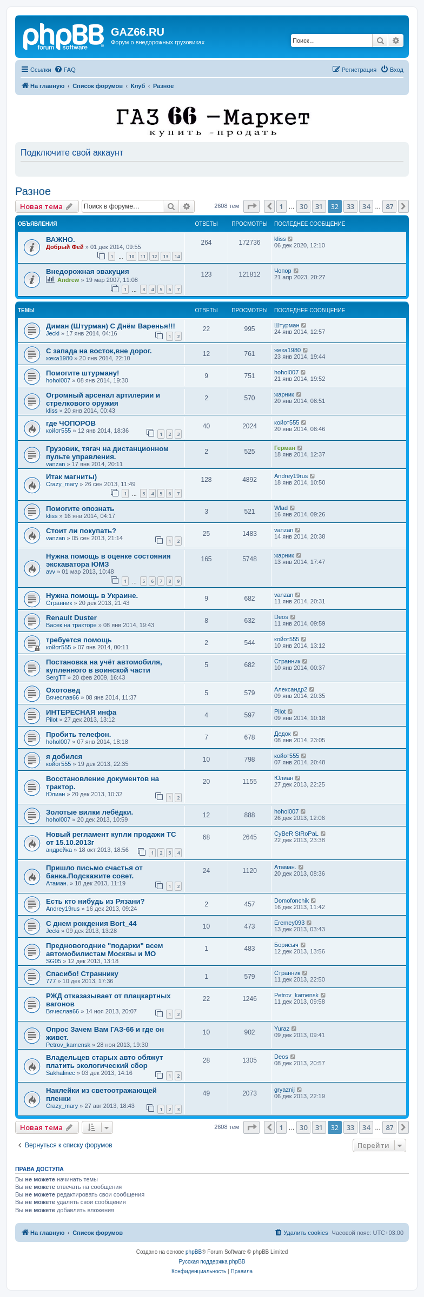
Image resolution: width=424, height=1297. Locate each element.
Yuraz (281, 1028)
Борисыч (286, 945)
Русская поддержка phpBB (211, 1262)
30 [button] (303, 206)
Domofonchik (291, 900)
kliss (280, 239)
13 (165, 256)
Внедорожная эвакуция (87, 271)
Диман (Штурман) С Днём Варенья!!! (110, 326)
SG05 (53, 961)
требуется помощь (79, 640)
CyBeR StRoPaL (296, 833)
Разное (33, 191)
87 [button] (389, 206)
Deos (281, 617)
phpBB (194, 1252)
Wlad (281, 508)
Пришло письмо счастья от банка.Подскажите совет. (94, 872)
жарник (284, 394)
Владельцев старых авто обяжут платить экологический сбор (104, 1061)
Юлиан (55, 794)
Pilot (51, 719)
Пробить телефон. (78, 734)
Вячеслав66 (62, 697)
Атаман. (57, 883)
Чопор (283, 270)
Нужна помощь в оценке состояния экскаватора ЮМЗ (108, 560)
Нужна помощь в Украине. (92, 596)
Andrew (68, 280)
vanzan (55, 464)
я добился (64, 756)
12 (154, 256)
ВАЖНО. (60, 240)
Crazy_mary (62, 484)
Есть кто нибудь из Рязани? (95, 901)
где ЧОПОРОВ (71, 423)
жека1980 (59, 358)
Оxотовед (63, 690)
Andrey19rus (291, 476)
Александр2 (290, 689)
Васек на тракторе (71, 625)
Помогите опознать (80, 509)
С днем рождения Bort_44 (91, 923)
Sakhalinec (60, 1073)
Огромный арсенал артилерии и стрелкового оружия (103, 399)
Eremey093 (289, 922)
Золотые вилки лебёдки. (89, 812)
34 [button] (366, 206)
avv (50, 571)
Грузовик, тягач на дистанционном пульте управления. (107, 453)
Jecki (52, 333)
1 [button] (281, 206)
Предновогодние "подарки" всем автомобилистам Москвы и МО (104, 950)
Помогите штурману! (82, 373)
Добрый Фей (65, 247)
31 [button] (319, 206)
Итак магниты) (71, 477)
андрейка (59, 849)
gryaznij (284, 1089)
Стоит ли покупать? (81, 531)
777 (51, 981)
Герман (284, 448)
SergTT (56, 677)
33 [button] (350, 206)
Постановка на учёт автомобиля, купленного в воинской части (104, 666)
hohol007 (58, 380)
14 (177, 256)
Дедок (282, 733)
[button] (251, 206)
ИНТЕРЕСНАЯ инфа (81, 712)
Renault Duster (71, 618)
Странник (59, 603)
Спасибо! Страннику (82, 974)
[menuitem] (65, 69)
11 (142, 256)
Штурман (287, 325)
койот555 (58, 430)
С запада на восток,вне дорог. (99, 351)
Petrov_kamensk (296, 995)
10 (131, 256)
